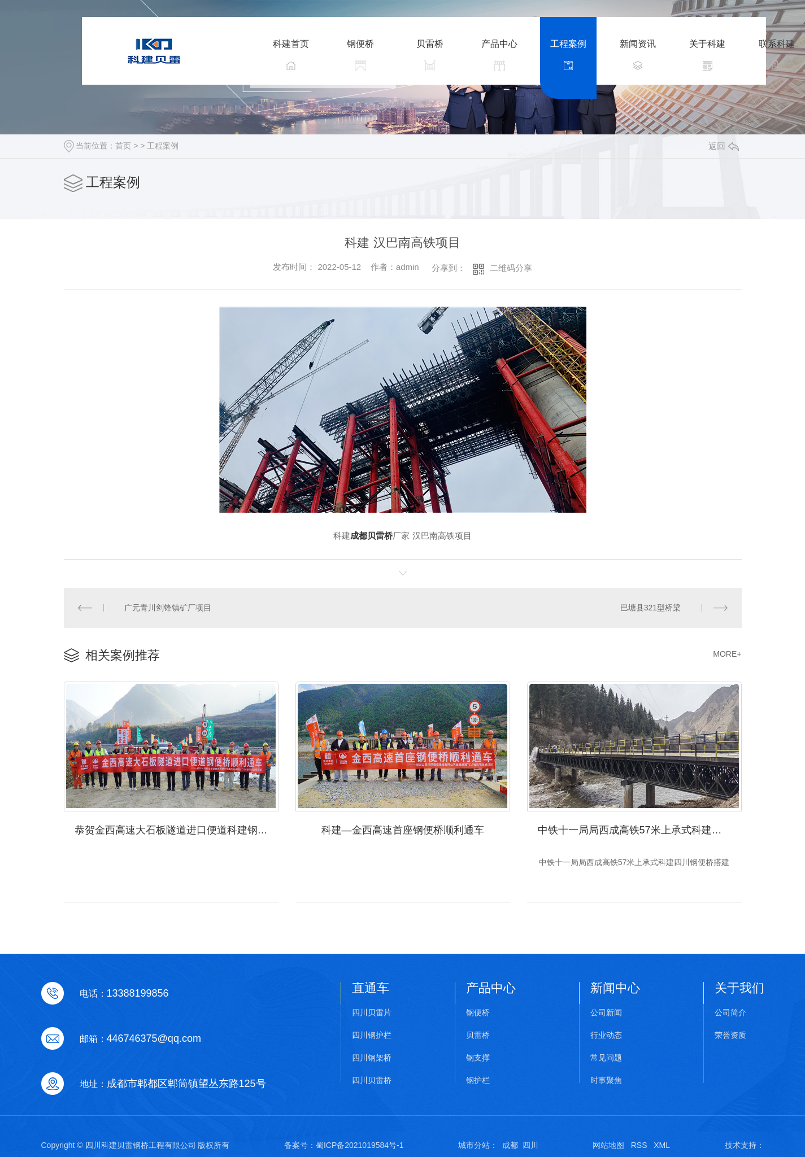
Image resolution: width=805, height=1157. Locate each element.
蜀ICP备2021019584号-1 (360, 1145)
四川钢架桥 (371, 1058)
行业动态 (606, 1035)
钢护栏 (478, 1080)
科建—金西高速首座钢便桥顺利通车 (402, 830)
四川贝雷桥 (371, 1080)
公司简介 (730, 1012)
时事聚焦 (606, 1080)
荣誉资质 (730, 1035)
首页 (123, 145)
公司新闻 (606, 1012)
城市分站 (474, 1145)
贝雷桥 (478, 1035)
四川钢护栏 (371, 1035)
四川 (530, 1145)
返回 (723, 146)
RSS (639, 1145)
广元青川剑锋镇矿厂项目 (167, 607)
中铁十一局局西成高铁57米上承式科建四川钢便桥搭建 (640, 830)
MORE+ (727, 653)
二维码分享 (511, 268)
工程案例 (163, 145)
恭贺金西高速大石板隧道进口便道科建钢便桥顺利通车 (177, 830)
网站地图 (608, 1145)
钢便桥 (478, 1012)
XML (662, 1145)
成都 (510, 1145)
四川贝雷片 (371, 1012)
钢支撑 (478, 1058)
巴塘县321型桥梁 (650, 607)
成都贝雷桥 (371, 535)
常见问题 (606, 1058)
